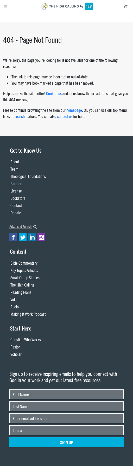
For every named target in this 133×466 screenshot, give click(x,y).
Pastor (15, 346)
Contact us (54, 93)
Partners (16, 183)
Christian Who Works (25, 339)
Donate (22, 17)
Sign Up (66, 442)
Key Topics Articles (24, 270)
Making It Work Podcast (28, 313)
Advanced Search (23, 226)
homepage (74, 110)
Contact (16, 205)
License (16, 190)
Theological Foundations (28, 176)
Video (14, 299)
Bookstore (18, 198)
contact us (64, 116)
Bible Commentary (23, 262)
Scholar (16, 354)
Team (14, 168)
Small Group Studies (25, 277)
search (20, 116)
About (10, 17)
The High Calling (22, 284)
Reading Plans (20, 292)
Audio (14, 306)
